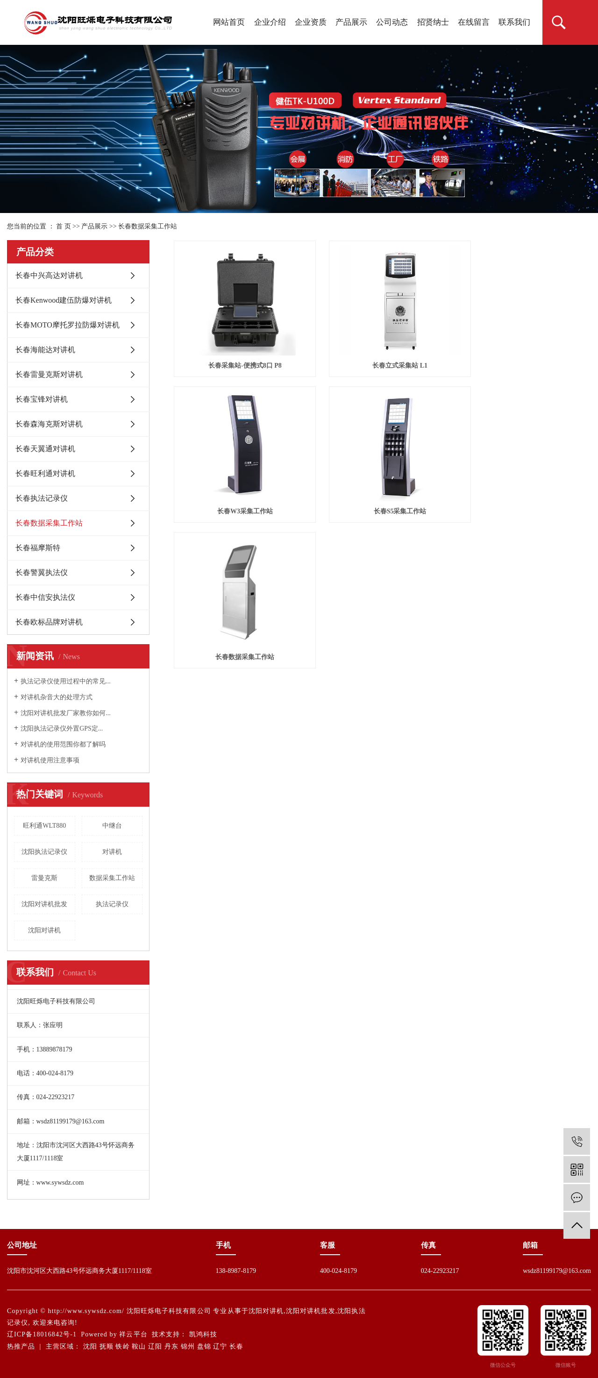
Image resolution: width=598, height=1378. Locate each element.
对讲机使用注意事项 (50, 760)
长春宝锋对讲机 (41, 399)
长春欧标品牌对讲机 (49, 622)
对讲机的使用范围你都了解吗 (63, 744)
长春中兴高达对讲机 (49, 275)
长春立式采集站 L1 (382, 355)
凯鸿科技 (203, 1334)
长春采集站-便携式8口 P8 (239, 355)
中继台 (112, 825)
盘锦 (204, 1346)
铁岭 (122, 1346)
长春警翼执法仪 (41, 572)
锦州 (188, 1346)
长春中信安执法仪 (45, 597)
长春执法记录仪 (41, 498)
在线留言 (474, 22)
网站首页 (229, 22)
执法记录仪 (112, 904)
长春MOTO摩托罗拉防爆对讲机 (67, 325)
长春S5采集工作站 (239, 492)
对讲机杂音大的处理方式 (57, 697)
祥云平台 (133, 1334)
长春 (236, 1346)
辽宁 (220, 1346)
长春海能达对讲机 (45, 350)
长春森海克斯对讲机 (49, 424)
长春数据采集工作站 (147, 226)
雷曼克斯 (44, 877)
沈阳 (90, 1346)
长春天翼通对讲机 (45, 449)
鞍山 (139, 1346)
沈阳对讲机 (44, 930)
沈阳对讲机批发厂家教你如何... (66, 713)
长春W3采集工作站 (526, 355)
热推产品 (21, 1346)
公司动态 (392, 22)
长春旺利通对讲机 (45, 473)
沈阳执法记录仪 (44, 851)
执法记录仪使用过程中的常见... (66, 681)
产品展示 (351, 22)
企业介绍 (270, 22)
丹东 (171, 1346)
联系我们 (514, 22)
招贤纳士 (433, 22)
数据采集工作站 (112, 877)
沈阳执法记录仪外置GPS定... (62, 728)
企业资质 (311, 22)
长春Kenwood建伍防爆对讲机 (63, 300)
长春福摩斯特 (37, 548)
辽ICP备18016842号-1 (42, 1334)
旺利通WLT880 (44, 825)
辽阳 (155, 1346)
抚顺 (107, 1346)
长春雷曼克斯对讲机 (49, 374)
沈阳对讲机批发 (44, 904)
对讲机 (112, 851)
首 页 (63, 226)
